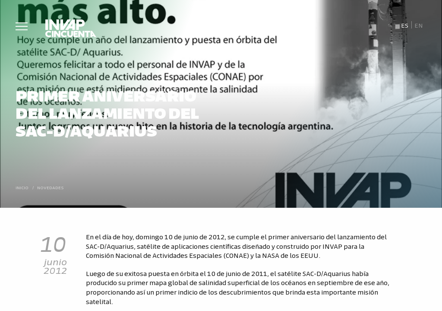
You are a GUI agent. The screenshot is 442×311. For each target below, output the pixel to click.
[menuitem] (405, 25)
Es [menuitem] (405, 25)
